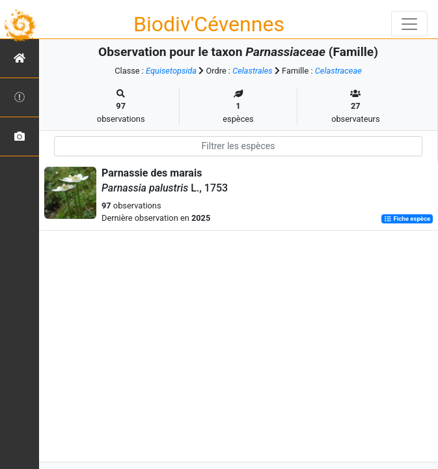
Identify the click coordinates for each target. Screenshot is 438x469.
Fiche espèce (407, 218)
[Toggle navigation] (409, 24)
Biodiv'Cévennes (208, 24)
